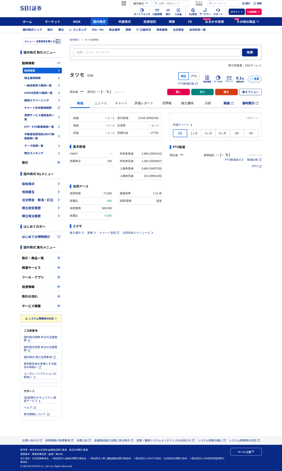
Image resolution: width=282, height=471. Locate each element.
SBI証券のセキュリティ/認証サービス (40, 399)
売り (202, 92)
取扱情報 (207, 79)
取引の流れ (41, 296)
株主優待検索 (42, 78)
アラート (229, 79)
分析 (208, 103)
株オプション (250, 92)
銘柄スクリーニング (42, 100)
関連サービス (41, 267)
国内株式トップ (32, 30)
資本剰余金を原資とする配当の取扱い (40, 365)
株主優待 (114, 30)
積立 (61, 30)
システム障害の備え (212, 440)
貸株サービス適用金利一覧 (42, 117)
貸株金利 (240, 79)
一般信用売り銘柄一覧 (42, 85)
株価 (80, 103)
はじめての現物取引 (41, 236)
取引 (50, 30)
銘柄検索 (41, 63)
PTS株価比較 (188, 83)
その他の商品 (246, 21)
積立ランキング (42, 153)
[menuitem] (246, 3)
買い (178, 92)
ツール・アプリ (41, 277)
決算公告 (84, 440)
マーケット (52, 21)
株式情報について (37, 414)
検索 (250, 52)
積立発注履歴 (41, 215)
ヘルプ (30, 407)
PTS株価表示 (234, 159)
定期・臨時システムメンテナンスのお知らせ (165, 440)
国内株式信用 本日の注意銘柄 (40, 348)
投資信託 (150, 21)
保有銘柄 (161, 30)
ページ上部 (246, 452)
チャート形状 (109, 232)
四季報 (167, 103)
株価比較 (254, 159)
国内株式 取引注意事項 (40, 357)
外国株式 (124, 21)
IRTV (257, 166)
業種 (91, 232)
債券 (172, 21)
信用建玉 (41, 191)
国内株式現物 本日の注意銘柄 (40, 338)
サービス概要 (41, 305)
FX (190, 21)
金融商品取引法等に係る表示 (113, 440)
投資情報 (41, 286)
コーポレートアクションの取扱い (40, 375)
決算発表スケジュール (138, 232)
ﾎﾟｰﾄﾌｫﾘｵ (218, 79)
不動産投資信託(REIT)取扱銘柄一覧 (42, 136)
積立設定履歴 (41, 207)
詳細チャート (183, 124)
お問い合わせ (32, 440)
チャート (121, 103)
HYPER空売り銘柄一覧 (42, 93)
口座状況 (143, 30)
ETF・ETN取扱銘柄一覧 (42, 127)
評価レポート (144, 103)
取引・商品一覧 (41, 258)
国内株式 (99, 21)
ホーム (27, 21)
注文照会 (178, 30)
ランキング (78, 30)
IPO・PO (98, 30)
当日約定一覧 (197, 30)
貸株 (128, 30)
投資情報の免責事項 (59, 440)
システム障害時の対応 (41, 318)
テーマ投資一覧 (42, 146)
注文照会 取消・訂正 (41, 199)
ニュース (100, 103)
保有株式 (41, 183)
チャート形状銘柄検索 (42, 108)
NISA (76, 21)
